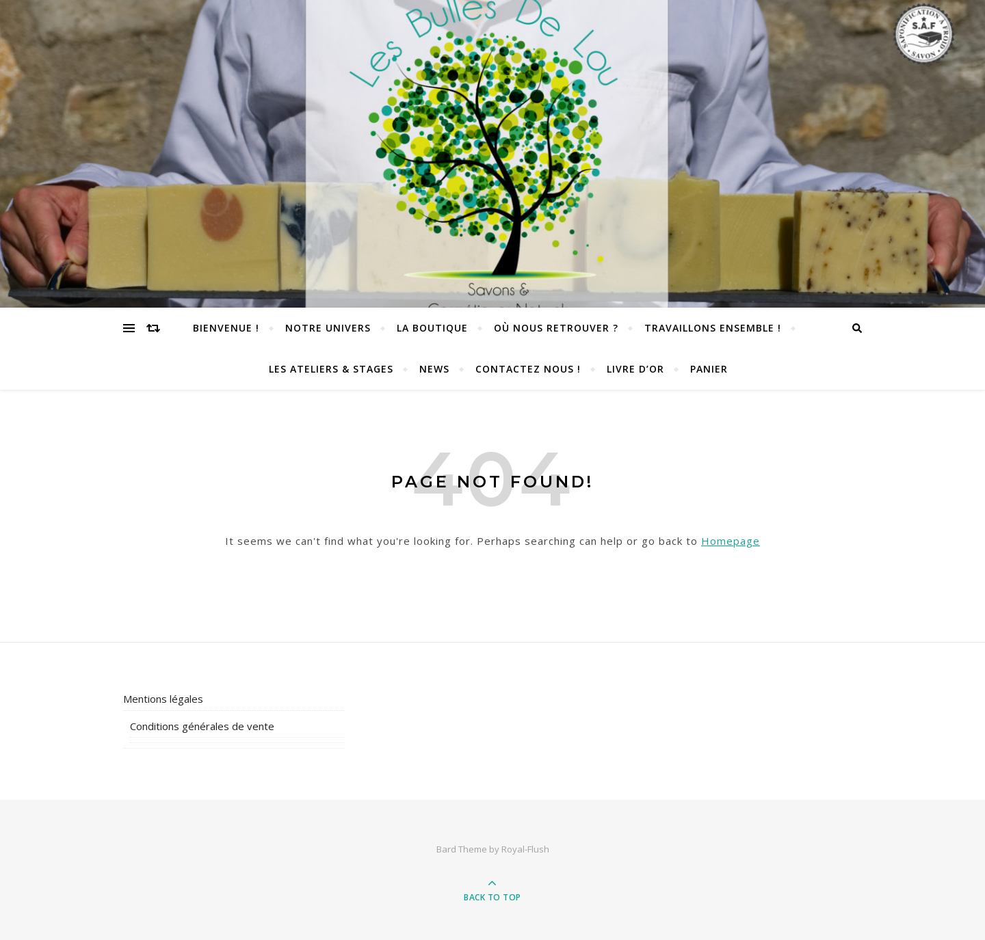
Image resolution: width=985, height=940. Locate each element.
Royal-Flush (525, 849)
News (434, 368)
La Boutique (432, 327)
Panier (709, 368)
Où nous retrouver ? (556, 327)
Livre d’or (635, 368)
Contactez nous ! (528, 368)
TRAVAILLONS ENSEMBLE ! (712, 327)
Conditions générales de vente (202, 726)
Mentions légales (163, 699)
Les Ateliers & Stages (331, 368)
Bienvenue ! (226, 327)
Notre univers (328, 327)
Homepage (730, 541)
